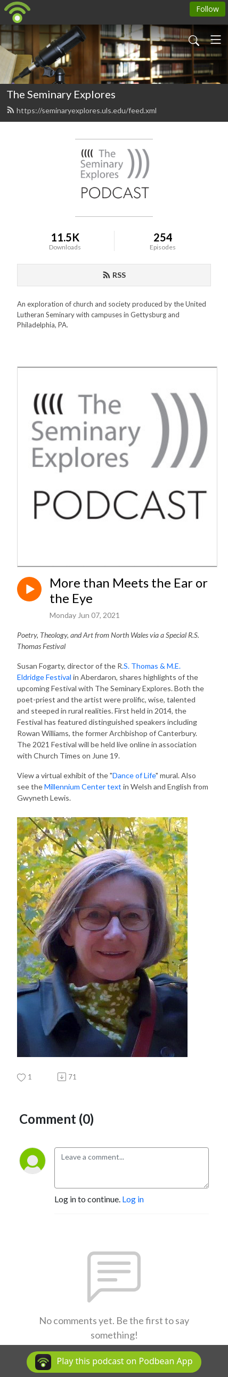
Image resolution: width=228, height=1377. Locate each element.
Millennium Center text (82, 786)
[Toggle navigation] (215, 39)
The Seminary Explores (61, 94)
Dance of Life (134, 775)
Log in (133, 1199)
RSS (114, 274)
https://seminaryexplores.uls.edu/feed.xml (81, 110)
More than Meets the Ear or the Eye (129, 590)
